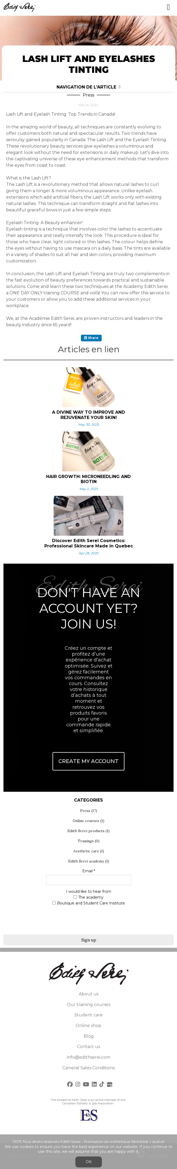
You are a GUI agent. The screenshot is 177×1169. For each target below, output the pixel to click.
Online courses (88, 820)
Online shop (88, 1025)
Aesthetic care (88, 851)
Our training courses (88, 1004)
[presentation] (88, 918)
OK (89, 1161)
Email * (88, 871)
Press (88, 810)
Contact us (88, 1046)
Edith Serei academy (88, 861)
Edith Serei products (88, 830)
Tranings (89, 841)
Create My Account (88, 761)
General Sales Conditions (88, 1067)
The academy (88, 897)
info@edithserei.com (88, 1057)
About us (88, 993)
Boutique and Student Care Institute (88, 903)
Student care (88, 1014)
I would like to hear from (88, 891)
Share (91, 338)
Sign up (88, 939)
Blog (89, 1036)
